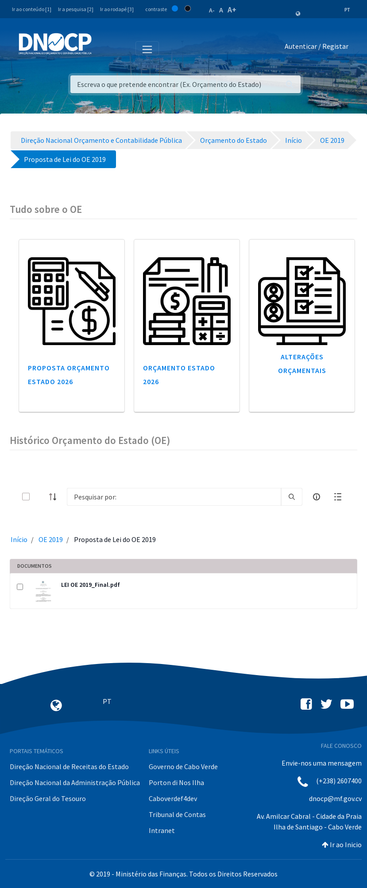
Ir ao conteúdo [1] (31, 9)
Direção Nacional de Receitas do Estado (69, 766)
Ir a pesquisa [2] (75, 9)
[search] (291, 496)
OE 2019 (51, 539)
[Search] (174, 497)
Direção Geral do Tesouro (48, 798)
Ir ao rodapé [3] (117, 9)
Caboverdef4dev (173, 798)
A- (212, 10)
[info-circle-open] (316, 497)
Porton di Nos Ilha (176, 782)
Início (19, 539)
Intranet (162, 830)
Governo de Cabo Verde (183, 766)
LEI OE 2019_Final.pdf (90, 585)
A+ (232, 9)
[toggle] (40, 496)
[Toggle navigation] (103, 48)
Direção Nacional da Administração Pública (75, 782)
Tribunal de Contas (177, 814)
